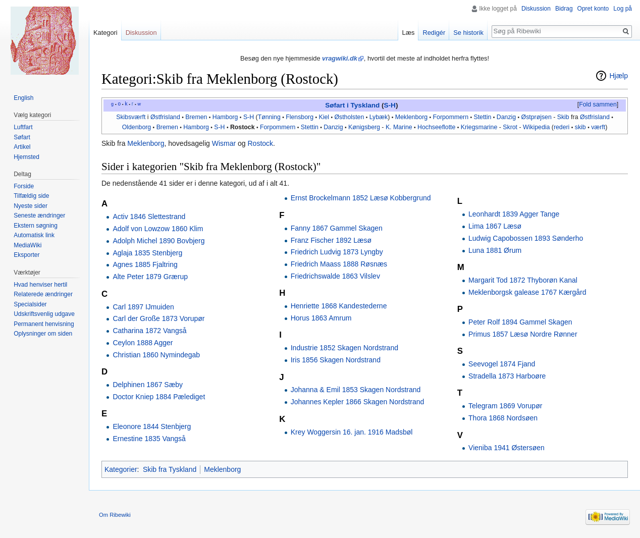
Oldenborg (136, 127)
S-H (390, 105)
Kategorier (120, 469)
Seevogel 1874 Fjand (501, 364)
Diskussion (536, 8)
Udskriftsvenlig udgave (44, 313)
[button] (597, 105)
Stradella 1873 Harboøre (507, 376)
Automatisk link (34, 235)
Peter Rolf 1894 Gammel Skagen (520, 322)
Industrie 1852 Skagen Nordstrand (344, 348)
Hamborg (225, 117)
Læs (408, 32)
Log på (622, 8)
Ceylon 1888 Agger (143, 343)
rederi (561, 127)
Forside (24, 186)
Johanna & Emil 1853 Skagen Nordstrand (356, 390)
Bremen (196, 117)
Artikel (22, 146)
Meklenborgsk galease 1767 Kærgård (527, 292)
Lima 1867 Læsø (494, 226)
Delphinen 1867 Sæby (148, 385)
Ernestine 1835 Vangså (149, 439)
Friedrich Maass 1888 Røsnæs (339, 264)
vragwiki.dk (339, 58)
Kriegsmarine (479, 127)
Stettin (482, 117)
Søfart (22, 137)
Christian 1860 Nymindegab (156, 355)
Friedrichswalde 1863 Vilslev (335, 276)
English (23, 97)
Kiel (323, 117)
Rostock (242, 127)
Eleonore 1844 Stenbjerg (152, 426)
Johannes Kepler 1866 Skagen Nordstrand (357, 402)
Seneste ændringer (39, 215)
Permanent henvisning (44, 324)
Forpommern (450, 117)
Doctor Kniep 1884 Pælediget (159, 397)
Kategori (105, 32)
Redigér (433, 32)
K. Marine (399, 127)
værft (598, 127)
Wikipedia (536, 127)
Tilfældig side (31, 195)
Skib (563, 117)
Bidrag (564, 8)
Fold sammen (598, 104)
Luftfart (23, 127)
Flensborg (299, 117)
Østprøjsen (536, 117)
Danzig (506, 117)
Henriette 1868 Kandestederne (339, 306)
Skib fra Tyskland (169, 469)
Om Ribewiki (115, 515)
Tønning (269, 117)
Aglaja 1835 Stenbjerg (147, 253)
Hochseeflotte (436, 127)
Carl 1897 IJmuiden (143, 307)
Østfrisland (165, 117)
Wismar (224, 143)
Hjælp (618, 76)
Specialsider (30, 304)
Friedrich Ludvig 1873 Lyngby (337, 252)
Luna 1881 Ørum (494, 250)
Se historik (468, 32)
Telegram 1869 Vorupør (505, 406)
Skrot (510, 127)
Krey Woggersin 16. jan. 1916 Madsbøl (352, 432)
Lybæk (378, 117)
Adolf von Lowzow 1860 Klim (158, 229)
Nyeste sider (30, 205)
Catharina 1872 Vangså (149, 331)
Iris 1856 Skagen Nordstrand (336, 360)
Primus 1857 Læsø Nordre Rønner (522, 334)
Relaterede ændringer (43, 294)
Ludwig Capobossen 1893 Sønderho (525, 238)
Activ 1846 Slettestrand (149, 216)
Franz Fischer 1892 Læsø (331, 240)
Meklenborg (411, 117)
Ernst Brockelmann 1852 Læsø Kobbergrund (361, 198)
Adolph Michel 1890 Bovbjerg (158, 241)
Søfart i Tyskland (352, 105)
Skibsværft (130, 117)
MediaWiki (27, 245)
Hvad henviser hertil (40, 284)
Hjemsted (26, 156)
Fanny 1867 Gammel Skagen (337, 228)
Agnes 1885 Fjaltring (145, 264)
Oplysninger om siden (43, 333)
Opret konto (593, 8)
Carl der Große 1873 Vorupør (158, 318)
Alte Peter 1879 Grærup (150, 277)
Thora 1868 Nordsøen (503, 418)
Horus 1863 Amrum (321, 318)
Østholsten (349, 117)
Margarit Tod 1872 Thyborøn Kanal (522, 280)
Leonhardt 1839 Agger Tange (513, 214)
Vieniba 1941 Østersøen (506, 448)
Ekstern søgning (36, 225)
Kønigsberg (364, 127)
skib (580, 127)
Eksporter (26, 254)
